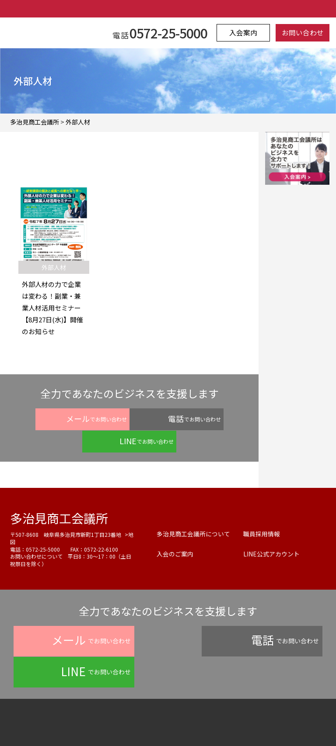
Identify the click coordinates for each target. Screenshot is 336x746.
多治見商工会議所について (193, 511)
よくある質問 (155, 722)
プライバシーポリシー (93, 722)
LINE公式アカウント (271, 531)
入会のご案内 (175, 531)
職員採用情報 (261, 511)
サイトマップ (255, 722)
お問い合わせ (301, 33)
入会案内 (244, 33)
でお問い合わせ (58, 418)
